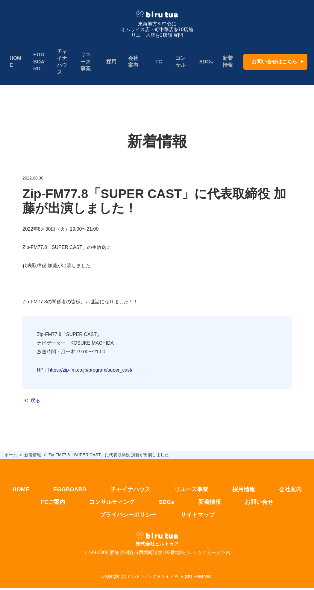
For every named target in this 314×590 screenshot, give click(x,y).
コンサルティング (111, 503)
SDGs (204, 62)
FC (157, 62)
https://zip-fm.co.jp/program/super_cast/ (90, 370)
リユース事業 (85, 62)
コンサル (179, 61)
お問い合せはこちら (274, 62)
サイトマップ (199, 516)
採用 (110, 62)
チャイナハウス (62, 61)
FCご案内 (50, 503)
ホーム (10, 455)
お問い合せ (262, 503)
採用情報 (246, 490)
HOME (16, 61)
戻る (35, 401)
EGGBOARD (38, 62)
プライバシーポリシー (127, 516)
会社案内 (132, 61)
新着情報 (226, 61)
